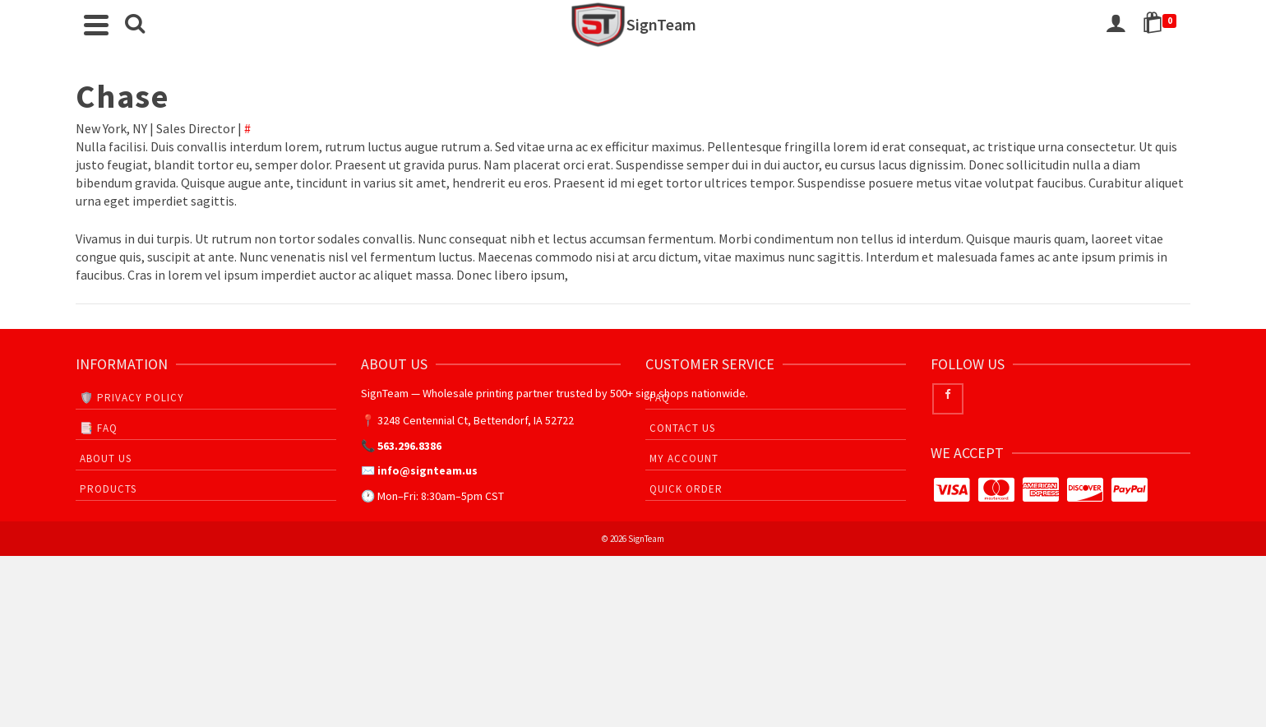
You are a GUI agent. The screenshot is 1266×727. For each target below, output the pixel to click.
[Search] (135, 24)
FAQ (659, 398)
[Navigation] (96, 24)
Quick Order (686, 489)
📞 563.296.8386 (401, 445)
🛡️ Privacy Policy (132, 398)
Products (108, 489)
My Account (683, 458)
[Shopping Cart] (1162, 24)
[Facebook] (947, 398)
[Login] (1115, 24)
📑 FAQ (99, 428)
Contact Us (682, 428)
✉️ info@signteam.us (419, 470)
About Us (106, 458)
